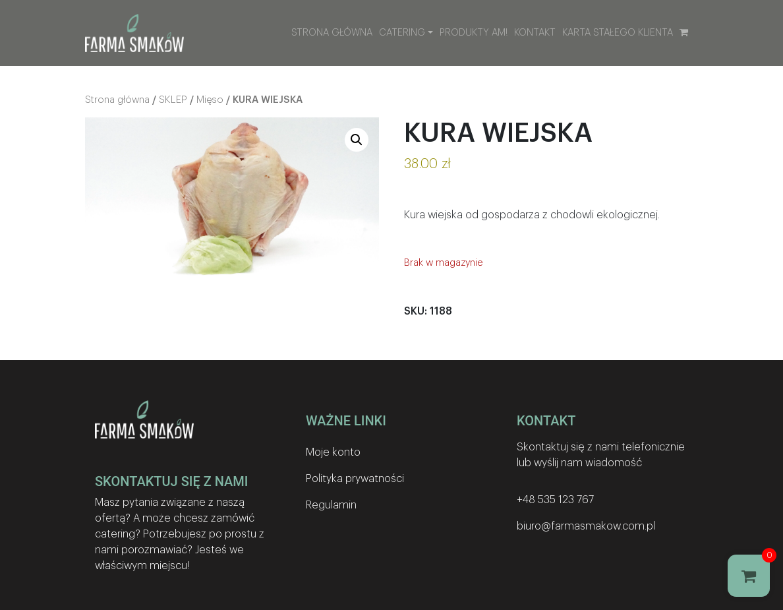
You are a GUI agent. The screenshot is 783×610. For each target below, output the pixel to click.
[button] (356, 140)
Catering (402, 33)
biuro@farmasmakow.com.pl (586, 526)
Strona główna (331, 33)
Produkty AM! (474, 33)
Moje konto (333, 452)
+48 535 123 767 (555, 500)
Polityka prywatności (355, 478)
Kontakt (535, 33)
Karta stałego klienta (617, 33)
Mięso (209, 100)
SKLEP (173, 100)
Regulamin (331, 505)
